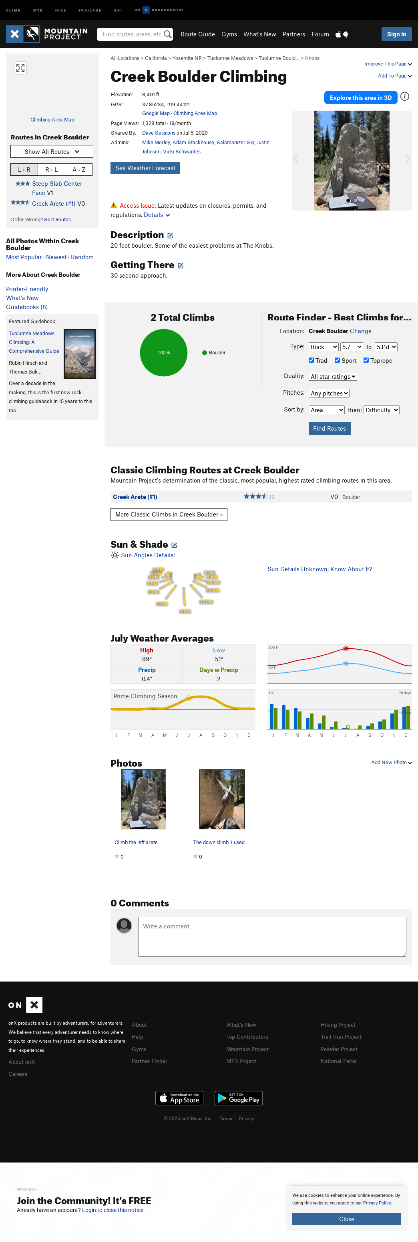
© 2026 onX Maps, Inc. (188, 1117)
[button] (300, 156)
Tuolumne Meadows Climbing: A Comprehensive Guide (34, 342)
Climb (13, 9)
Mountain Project (249, 1047)
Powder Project (341, 1047)
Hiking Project (340, 1024)
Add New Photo (391, 762)
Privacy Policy (377, 1203)
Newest (56, 256)
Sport (345, 360)
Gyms (229, 34)
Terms (225, 1117)
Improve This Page (388, 63)
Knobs (312, 58)
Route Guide (198, 34)
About (140, 1024)
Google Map (156, 113)
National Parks (340, 1059)
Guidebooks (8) (27, 306)
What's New (259, 34)
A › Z (78, 169)
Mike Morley (156, 142)
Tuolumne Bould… (279, 58)
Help (138, 1035)
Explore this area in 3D (361, 95)
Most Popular (24, 256)
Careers (18, 1072)
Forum (320, 34)
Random (82, 256)
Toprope (378, 360)
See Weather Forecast (145, 167)
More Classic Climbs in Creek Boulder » (169, 514)
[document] (346, 1208)
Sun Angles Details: (183, 583)
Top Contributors (249, 1035)
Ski (118, 9)
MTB (38, 9)
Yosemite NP (187, 58)
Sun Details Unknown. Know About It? (319, 568)
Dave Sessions (158, 132)
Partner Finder (151, 1059)
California (156, 58)
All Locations (125, 58)
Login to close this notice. (113, 1210)
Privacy (246, 1117)
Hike (60, 9)
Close (346, 1218)
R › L (51, 169)
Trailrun (90, 9)
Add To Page (395, 75)
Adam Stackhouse (193, 142)
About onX (22, 1061)
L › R (24, 169)
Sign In (396, 34)
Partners (294, 34)
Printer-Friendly (27, 288)
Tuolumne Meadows (230, 58)
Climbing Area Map (52, 119)
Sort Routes (57, 219)
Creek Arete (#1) (54, 203)
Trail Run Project (343, 1035)
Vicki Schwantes (182, 151)
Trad (318, 360)
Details (157, 214)
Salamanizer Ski (235, 142)
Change (361, 330)
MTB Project (242, 1059)
